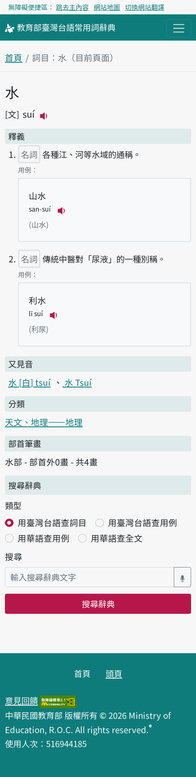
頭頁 (114, 673)
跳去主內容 (72, 7)
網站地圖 (107, 7)
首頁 (13, 57)
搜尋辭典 (98, 603)
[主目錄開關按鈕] (178, 28)
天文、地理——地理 (44, 422)
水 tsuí (29, 382)
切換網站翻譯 (144, 7)
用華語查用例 (43, 538)
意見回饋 (21, 700)
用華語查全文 (117, 538)
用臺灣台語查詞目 (52, 522)
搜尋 (13, 556)
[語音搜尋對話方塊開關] (182, 577)
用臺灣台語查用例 (142, 522)
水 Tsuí (77, 382)
